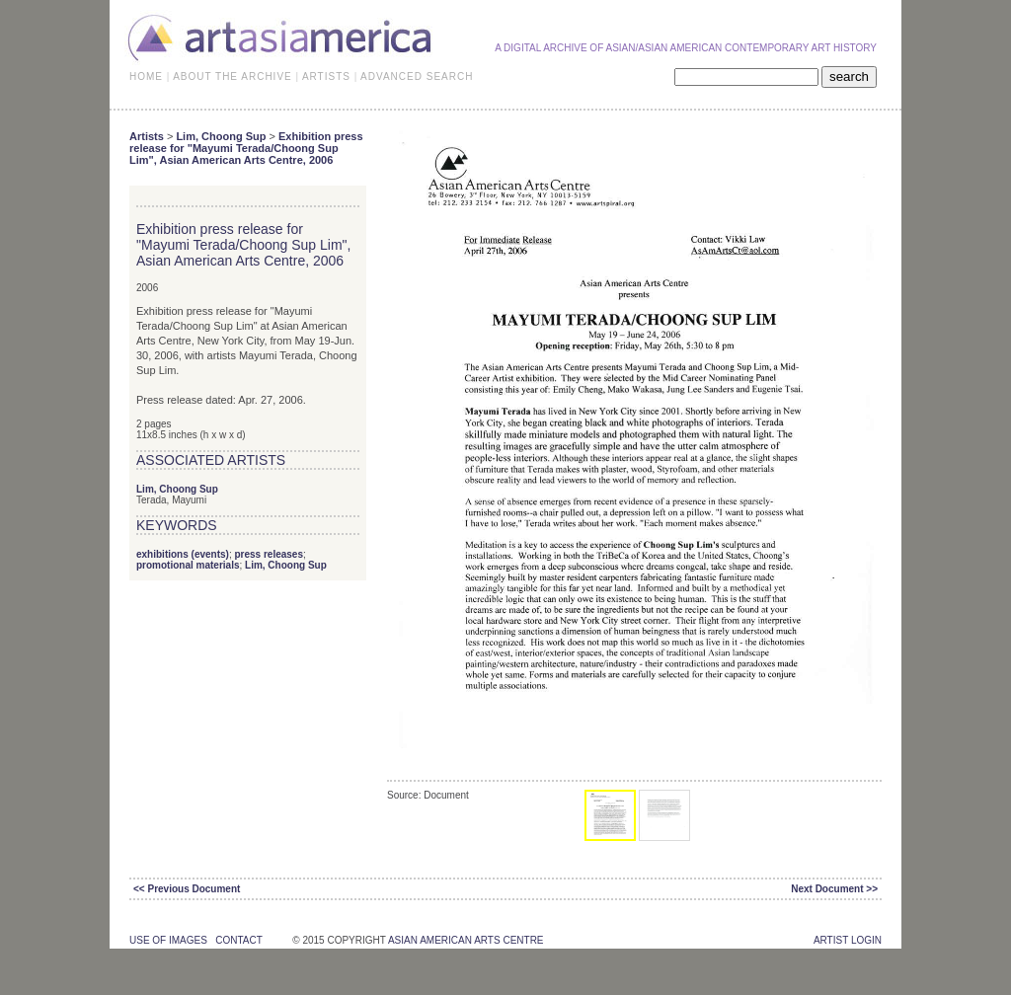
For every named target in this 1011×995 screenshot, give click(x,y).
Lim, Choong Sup (221, 136)
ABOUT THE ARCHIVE (232, 76)
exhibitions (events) (182, 554)
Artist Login (848, 940)
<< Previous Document (186, 888)
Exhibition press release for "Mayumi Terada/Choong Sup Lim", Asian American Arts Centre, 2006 (246, 148)
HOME (146, 76)
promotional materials (187, 565)
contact (238, 940)
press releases (268, 554)
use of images (168, 940)
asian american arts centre (466, 940)
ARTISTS (326, 76)
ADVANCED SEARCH (416, 76)
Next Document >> (834, 888)
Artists (146, 136)
